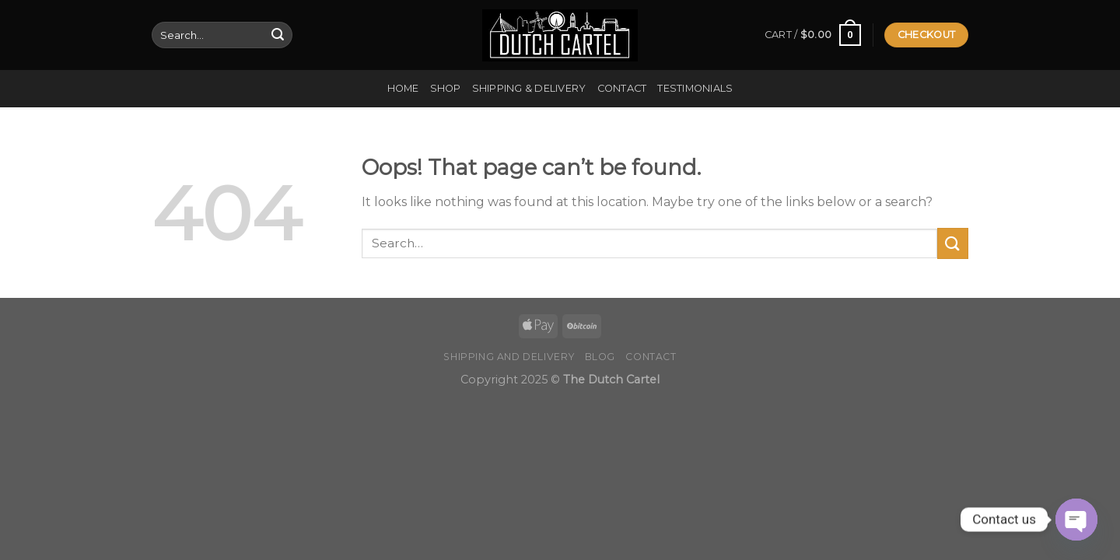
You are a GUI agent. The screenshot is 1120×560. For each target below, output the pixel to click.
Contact (622, 88)
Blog (600, 356)
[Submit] (277, 35)
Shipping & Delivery (529, 88)
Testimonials (695, 88)
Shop (445, 88)
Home (403, 88)
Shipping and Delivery (508, 356)
